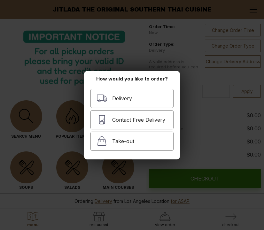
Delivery (114, 98)
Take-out (115, 141)
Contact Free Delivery (131, 120)
